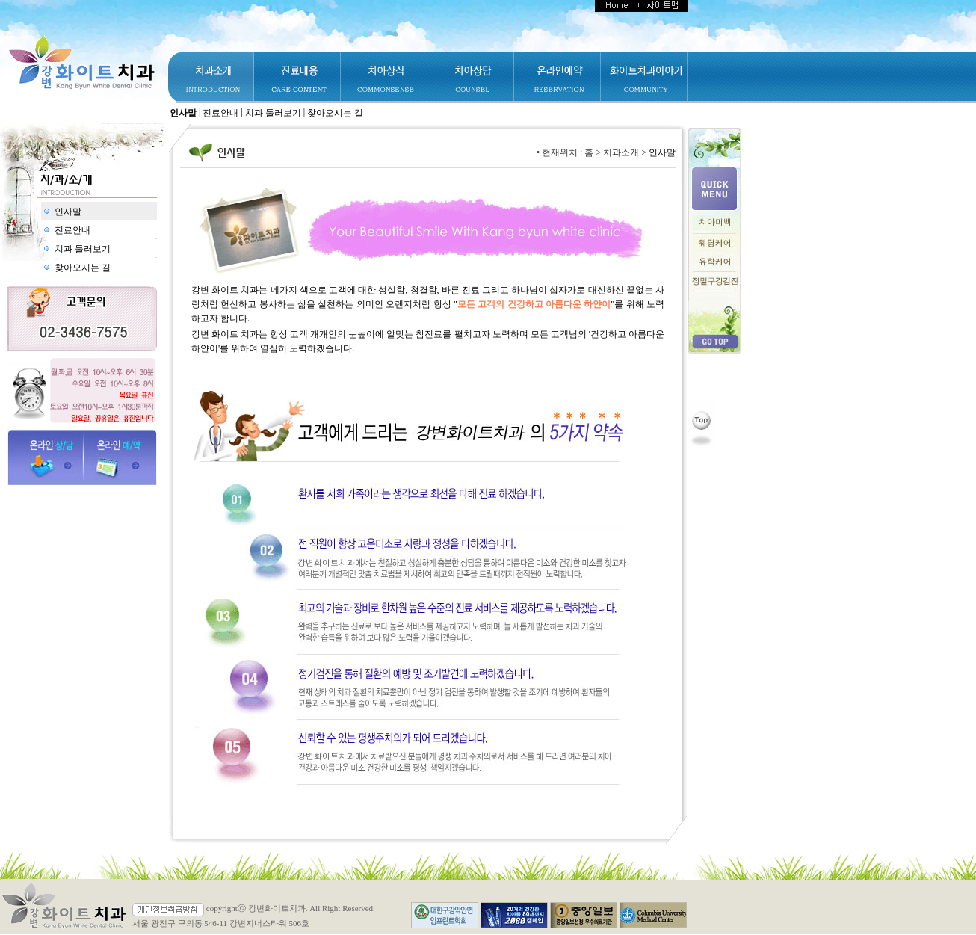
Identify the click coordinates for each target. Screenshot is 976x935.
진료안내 (220, 113)
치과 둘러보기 (273, 113)
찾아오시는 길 (335, 113)
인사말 (183, 113)
